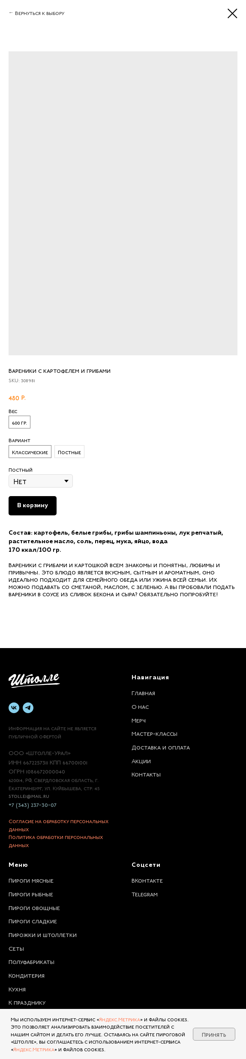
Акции (141, 760)
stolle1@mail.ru (29, 795)
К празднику (27, 1002)
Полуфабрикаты (31, 961)
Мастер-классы (154, 733)
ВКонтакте (147, 880)
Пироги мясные (31, 880)
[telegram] (28, 707)
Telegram (145, 893)
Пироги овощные (34, 907)
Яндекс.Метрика (119, 1018)
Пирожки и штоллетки (43, 934)
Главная (143, 692)
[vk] (14, 707)
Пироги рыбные (31, 893)
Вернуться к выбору (39, 12)
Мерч (139, 720)
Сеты (16, 948)
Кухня (17, 988)
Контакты (146, 773)
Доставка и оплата (161, 747)
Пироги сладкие (33, 920)
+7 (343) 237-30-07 (33, 804)
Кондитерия (27, 975)
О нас (140, 706)
